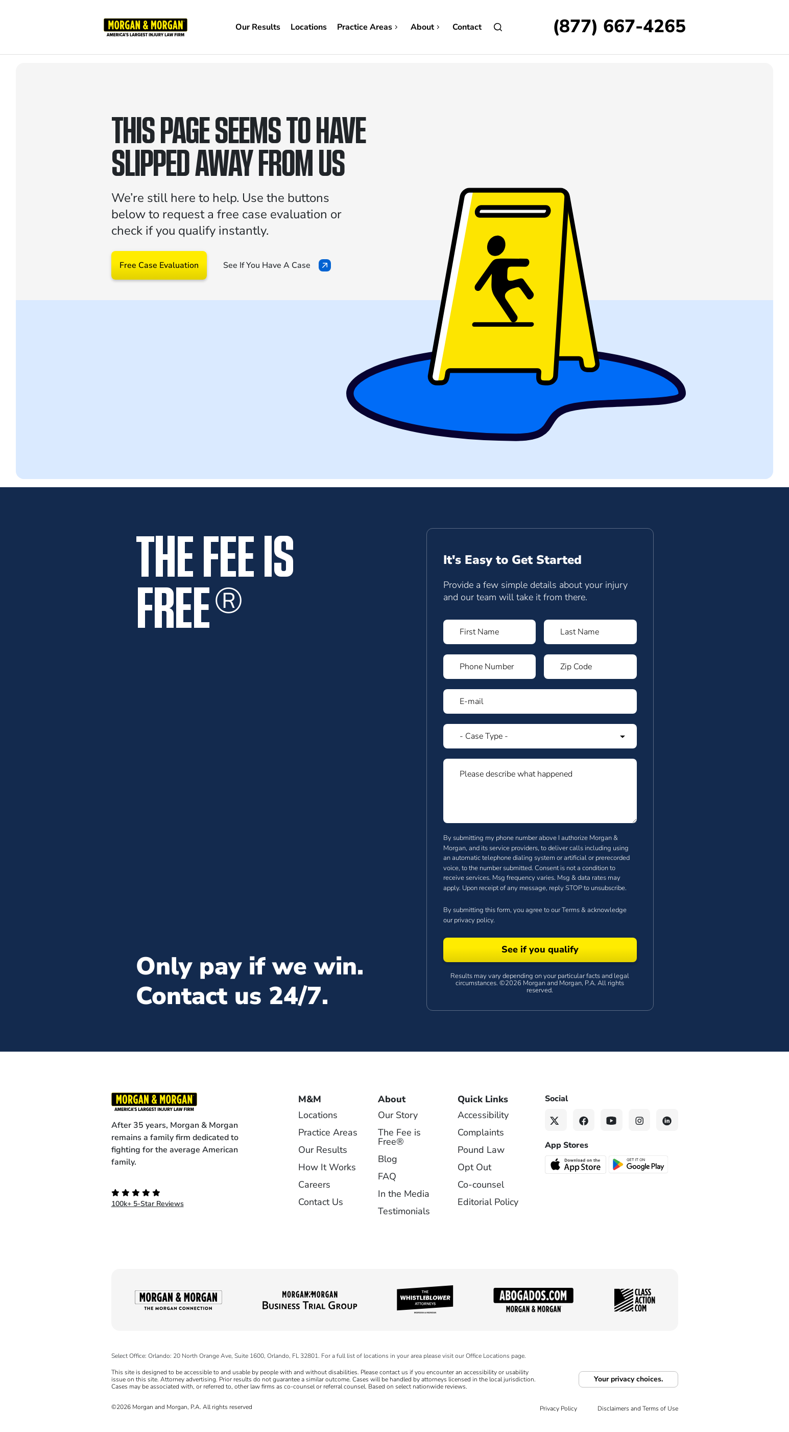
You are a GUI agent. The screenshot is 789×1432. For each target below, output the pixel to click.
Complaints (481, 1132)
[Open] (498, 27)
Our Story (398, 1115)
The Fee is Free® (399, 1137)
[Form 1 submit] (540, 950)
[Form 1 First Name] (489, 632)
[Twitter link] (556, 1120)
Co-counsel (481, 1184)
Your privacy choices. (628, 1379)
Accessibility (483, 1115)
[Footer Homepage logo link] (188, 1102)
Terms (571, 910)
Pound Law (481, 1149)
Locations (309, 27)
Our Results (257, 27)
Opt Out (474, 1167)
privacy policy (473, 920)
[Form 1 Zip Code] (590, 666)
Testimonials (404, 1211)
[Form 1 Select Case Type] (540, 736)
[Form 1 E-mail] (540, 701)
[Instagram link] (639, 1120)
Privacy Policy (558, 1408)
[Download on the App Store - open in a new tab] (576, 1164)
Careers (314, 1184)
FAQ (387, 1176)
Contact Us (320, 1202)
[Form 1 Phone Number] (489, 666)
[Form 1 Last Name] (590, 632)
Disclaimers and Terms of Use (637, 1408)
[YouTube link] (611, 1120)
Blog (387, 1159)
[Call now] (619, 27)
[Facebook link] (584, 1120)
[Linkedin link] (667, 1120)
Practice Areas (368, 27)
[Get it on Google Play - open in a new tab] (639, 1164)
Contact (467, 27)
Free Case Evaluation (159, 265)
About (426, 27)
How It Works (327, 1167)
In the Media (403, 1193)
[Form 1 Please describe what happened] (540, 791)
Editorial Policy (488, 1202)
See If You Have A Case (277, 265)
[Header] (145, 26)
